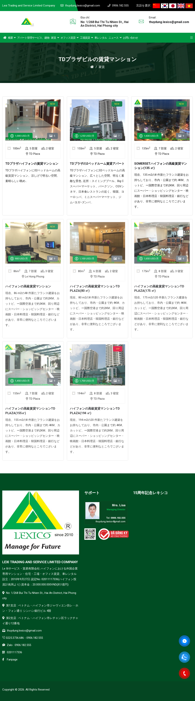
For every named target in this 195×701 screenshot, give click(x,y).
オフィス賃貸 (69, 37)
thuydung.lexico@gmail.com (82, 5)
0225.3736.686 (15, 638)
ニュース (115, 37)
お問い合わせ (130, 37)
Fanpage (12, 659)
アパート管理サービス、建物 (33, 37)
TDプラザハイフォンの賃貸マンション (31, 163)
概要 (11, 37)
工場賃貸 (86, 37)
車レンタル (100, 37)
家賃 (55, 37)
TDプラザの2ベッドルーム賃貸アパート (97, 163)
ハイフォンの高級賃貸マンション (28, 289)
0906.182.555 (120, 5)
